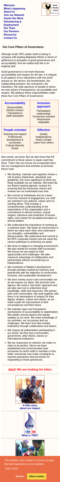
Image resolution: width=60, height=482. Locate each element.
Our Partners (11, 31)
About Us (9, 11)
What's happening (14, 8)
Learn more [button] (11, 468)
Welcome (9, 5)
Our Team (9, 28)
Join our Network (14, 15)
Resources (10, 34)
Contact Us (10, 38)
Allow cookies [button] (36, 476)
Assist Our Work (13, 18)
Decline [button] (20, 476)
